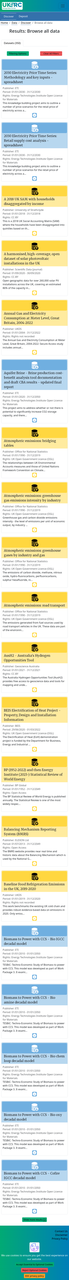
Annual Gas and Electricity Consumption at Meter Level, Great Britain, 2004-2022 (31, 318)
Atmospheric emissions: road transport (34, 605)
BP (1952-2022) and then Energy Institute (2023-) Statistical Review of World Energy (33, 774)
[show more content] (34, 115)
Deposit (23, 16)
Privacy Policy (60, 1238)
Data (14, 22)
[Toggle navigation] (62, 6)
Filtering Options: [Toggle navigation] (18, 53)
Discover (9, 16)
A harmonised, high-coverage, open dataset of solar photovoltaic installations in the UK (32, 258)
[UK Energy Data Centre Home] (12, 6)
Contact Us (61, 1231)
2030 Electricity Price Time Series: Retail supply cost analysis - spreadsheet (30, 140)
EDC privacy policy (34, 1275)
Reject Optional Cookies (34, 1270)
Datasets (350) (12, 43)
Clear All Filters (51, 53)
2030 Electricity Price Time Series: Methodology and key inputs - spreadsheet (30, 77)
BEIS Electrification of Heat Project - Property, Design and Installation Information (32, 715)
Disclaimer (61, 1235)
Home (4, 22)
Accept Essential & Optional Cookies (34, 1264)
